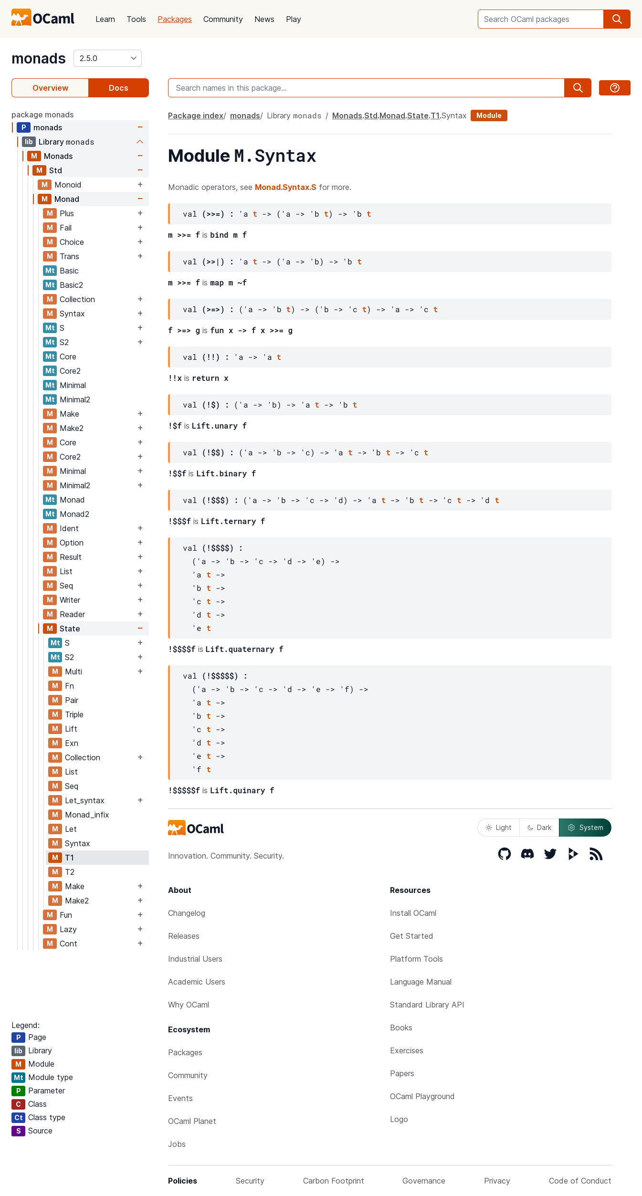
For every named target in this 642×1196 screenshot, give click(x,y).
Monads (58, 156)
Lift (71, 729)
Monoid (68, 184)
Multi (73, 671)
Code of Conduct (580, 1181)
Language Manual (421, 981)
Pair (71, 700)
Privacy (497, 1181)
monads (38, 58)
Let (71, 829)
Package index (195, 115)
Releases (184, 936)
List (66, 571)
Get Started (411, 936)
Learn (105, 19)
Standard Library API (427, 1004)
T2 (69, 872)
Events (180, 1098)
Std (55, 170)
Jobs (177, 1144)
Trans (69, 256)
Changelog (186, 913)
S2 (64, 342)
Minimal (73, 385)
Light (498, 827)
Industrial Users (195, 959)
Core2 (70, 371)
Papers (402, 1073)
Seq (66, 585)
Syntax (72, 313)
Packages (175, 19)
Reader (72, 614)
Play (293, 19)
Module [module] (489, 115)
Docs (118, 88)
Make (69, 414)
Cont (68, 943)
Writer (70, 600)
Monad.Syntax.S (285, 187)
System (585, 827)
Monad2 (74, 514)
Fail (66, 227)
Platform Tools (416, 959)
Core (68, 356)
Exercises (406, 1050)
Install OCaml (413, 913)
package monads (42, 114)
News (264, 19)
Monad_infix (87, 814)
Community (223, 19)
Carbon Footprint (333, 1181)
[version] (108, 58)
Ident (69, 528)
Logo (399, 1119)
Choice (72, 242)
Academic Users (196, 981)
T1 (69, 857)
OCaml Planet (192, 1121)
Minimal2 (75, 399)
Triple (74, 714)
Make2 (72, 428)
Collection (77, 299)
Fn (69, 686)
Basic (69, 270)
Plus (67, 213)
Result (71, 557)
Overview (50, 88)
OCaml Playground (422, 1096)
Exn (71, 743)
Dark (539, 827)
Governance (423, 1181)
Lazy (68, 929)
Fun (66, 915)
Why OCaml (188, 1004)
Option (72, 542)
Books (401, 1027)
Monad (66, 199)
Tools (136, 19)
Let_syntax (85, 800)
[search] (617, 19)
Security (250, 1181)
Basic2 (71, 285)
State (70, 628)
